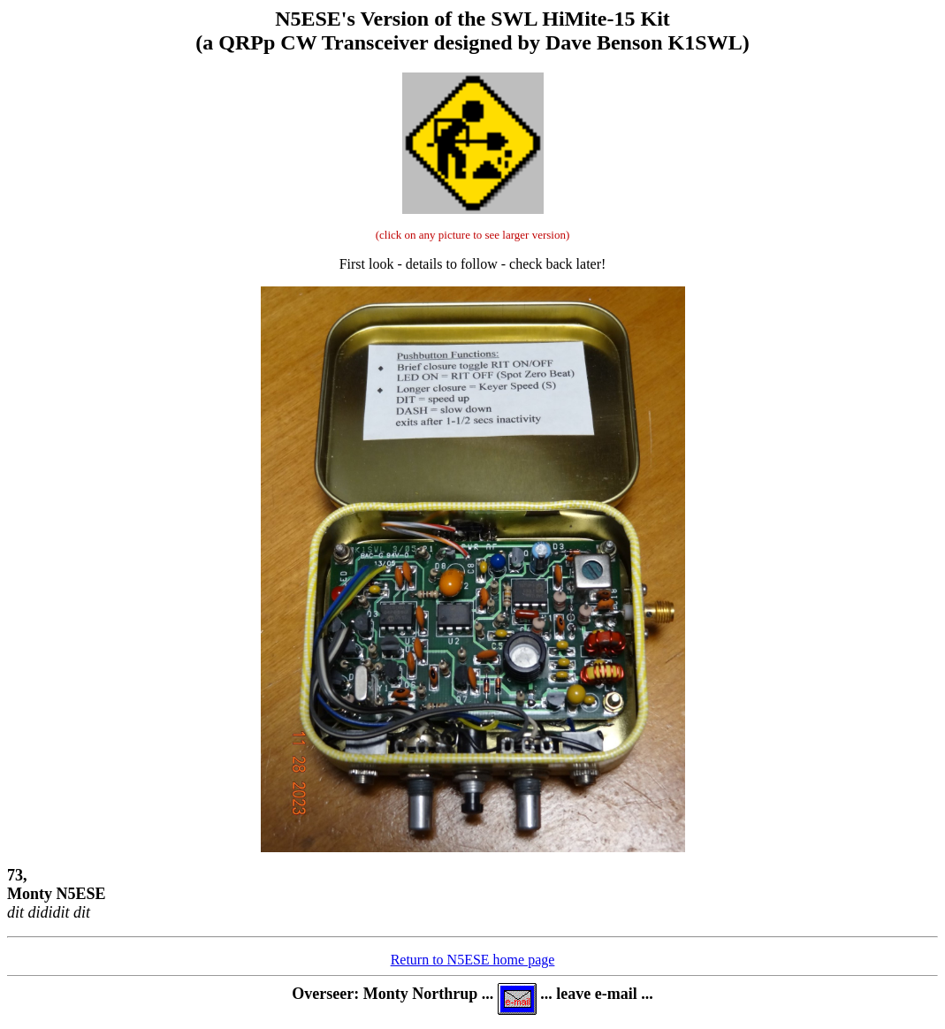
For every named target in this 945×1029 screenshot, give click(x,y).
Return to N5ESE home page (473, 959)
